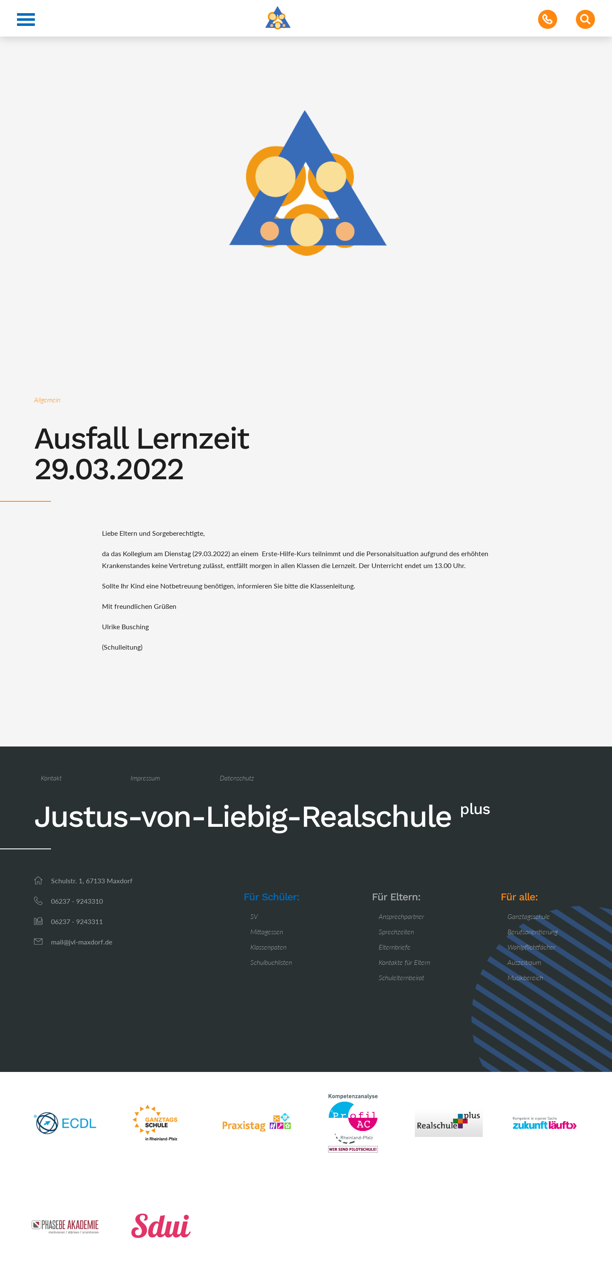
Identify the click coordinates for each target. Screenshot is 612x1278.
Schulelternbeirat (401, 977)
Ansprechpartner (401, 916)
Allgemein (47, 400)
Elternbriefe (395, 947)
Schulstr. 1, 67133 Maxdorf (92, 881)
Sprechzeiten (396, 931)
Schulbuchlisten (271, 962)
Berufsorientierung (532, 931)
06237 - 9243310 (77, 901)
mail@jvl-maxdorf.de (81, 942)
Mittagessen (266, 931)
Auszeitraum (524, 962)
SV (254, 916)
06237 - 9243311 (77, 921)
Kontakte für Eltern (404, 962)
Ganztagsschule (528, 916)
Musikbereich (525, 977)
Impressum (145, 778)
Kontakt (51, 778)
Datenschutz (237, 778)
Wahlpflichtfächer (531, 947)
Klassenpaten (268, 947)
